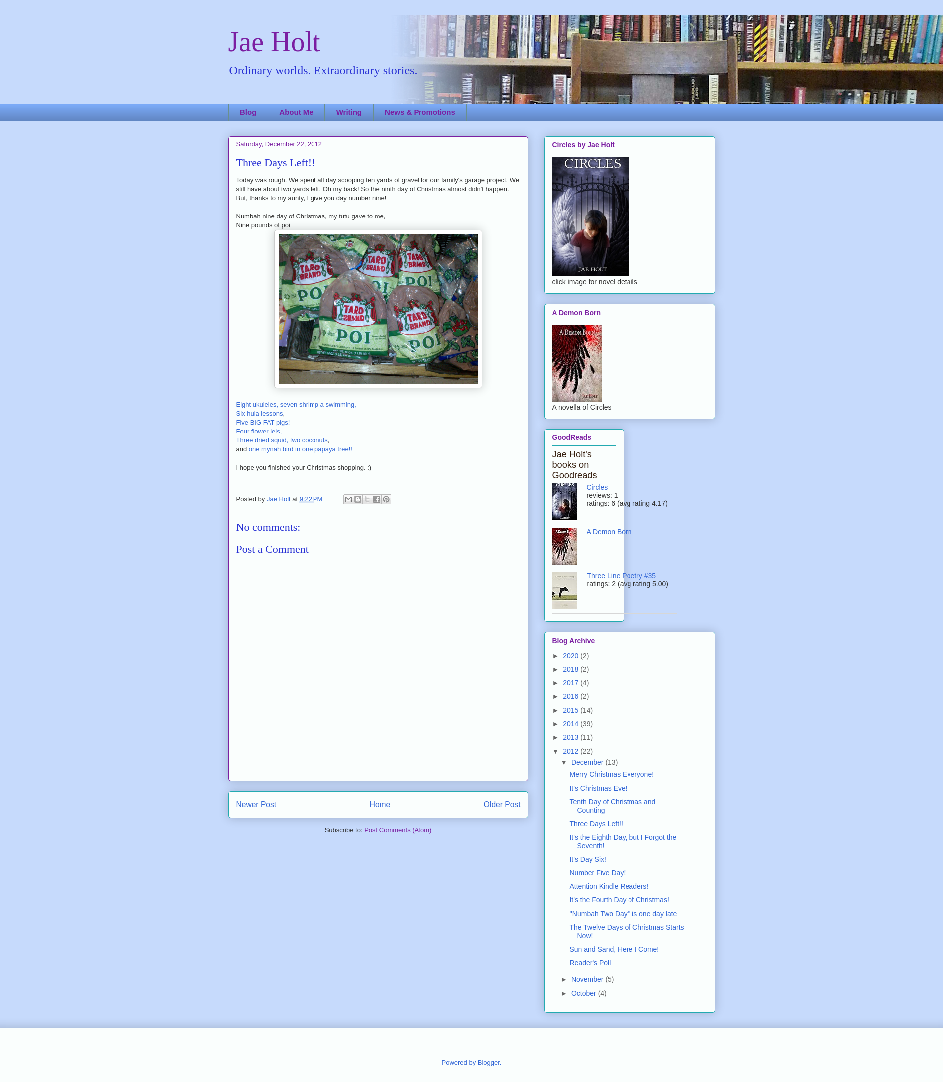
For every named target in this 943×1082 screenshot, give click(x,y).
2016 (571, 696)
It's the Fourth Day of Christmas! (619, 900)
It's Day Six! (587, 859)
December (588, 762)
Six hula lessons (259, 413)
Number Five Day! (597, 873)
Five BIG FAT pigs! (263, 422)
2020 (571, 656)
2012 (571, 751)
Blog (248, 112)
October (584, 993)
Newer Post (256, 804)
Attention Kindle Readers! (608, 886)
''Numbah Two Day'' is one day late (623, 914)
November (588, 979)
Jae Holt (274, 41)
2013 (571, 737)
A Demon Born (609, 532)
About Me (296, 112)
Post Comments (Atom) (397, 830)
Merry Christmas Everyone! (611, 774)
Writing (349, 112)
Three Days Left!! (596, 824)
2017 (571, 683)
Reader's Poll (590, 963)
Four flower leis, (259, 431)
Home (380, 804)
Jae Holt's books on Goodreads (574, 464)
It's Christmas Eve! (598, 788)
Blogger (489, 1062)
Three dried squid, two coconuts (282, 440)
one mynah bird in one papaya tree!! (300, 449)
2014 (571, 724)
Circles (597, 487)
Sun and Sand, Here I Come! (614, 949)
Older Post (502, 804)
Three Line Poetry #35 (621, 576)
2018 (571, 669)
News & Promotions (420, 112)
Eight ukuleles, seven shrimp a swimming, (296, 404)
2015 (571, 710)
